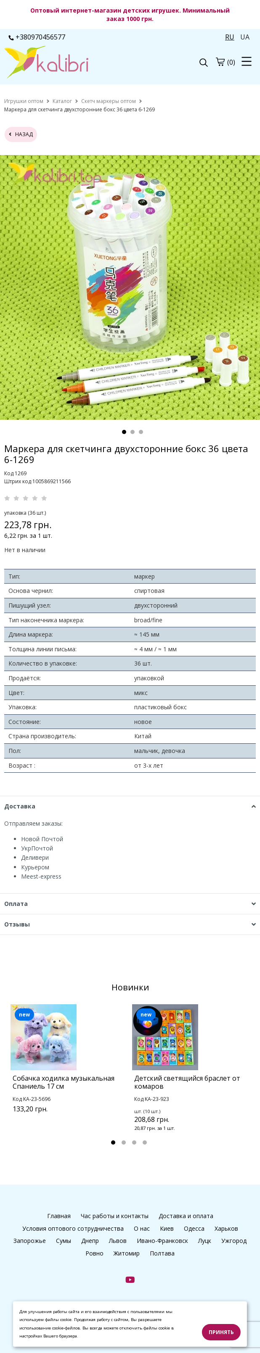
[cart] (220, 62)
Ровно (94, 1253)
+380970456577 (36, 37)
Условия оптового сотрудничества (73, 1228)
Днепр (90, 1241)
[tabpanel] (69, 1069)
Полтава (162, 1253)
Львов (118, 1241)
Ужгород (234, 1241)
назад (21, 134)
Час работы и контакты (115, 1216)
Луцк (204, 1241)
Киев (167, 1228)
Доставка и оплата (186, 1216)
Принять (221, 1332)
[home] (23, 101)
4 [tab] (145, 1142)
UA (244, 37)
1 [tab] (124, 432)
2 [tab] (132, 432)
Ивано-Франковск (162, 1241)
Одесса (194, 1228)
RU (229, 37)
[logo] (67, 63)
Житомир (127, 1253)
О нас (142, 1228)
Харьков (226, 1228)
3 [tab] (141, 432)
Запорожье (29, 1241)
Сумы (63, 1241)
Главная (59, 1216)
